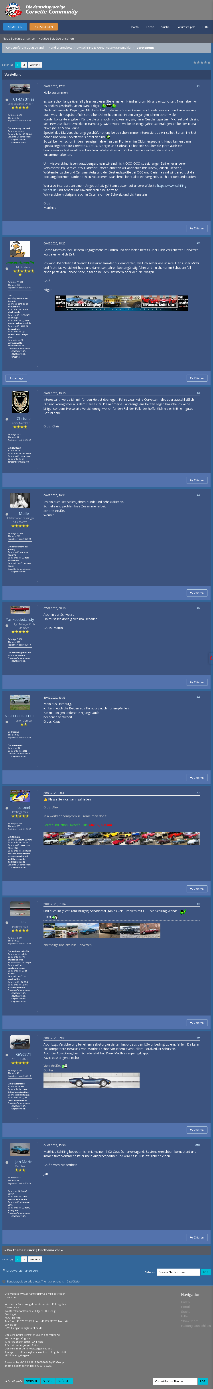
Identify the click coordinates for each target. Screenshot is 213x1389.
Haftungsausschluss (196, 1326)
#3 (198, 392)
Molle (24, 513)
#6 (198, 697)
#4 (198, 495)
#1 (198, 86)
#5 (198, 608)
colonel (24, 807)
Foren (150, 27)
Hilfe (206, 27)
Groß (47, 1381)
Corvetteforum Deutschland (25, 48)
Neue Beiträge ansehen (19, 38)
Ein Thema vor (49, 1250)
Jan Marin (23, 1161)
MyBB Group (56, 1362)
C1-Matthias (24, 99)
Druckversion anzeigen (22, 1271)
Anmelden (15, 27)
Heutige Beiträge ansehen (56, 38)
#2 (198, 243)
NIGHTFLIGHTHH (20, 715)
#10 (197, 1145)
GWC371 (23, 1054)
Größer (64, 1381)
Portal (135, 27)
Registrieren (43, 27)
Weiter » (35, 64)
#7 (198, 792)
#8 (198, 903)
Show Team (189, 1321)
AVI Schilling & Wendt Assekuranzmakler (104, 48)
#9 (198, 1037)
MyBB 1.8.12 (26, 1362)
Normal (31, 1381)
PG (23, 921)
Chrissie (24, 418)
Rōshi (33, 1365)
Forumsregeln (186, 27)
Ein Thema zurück (21, 1250)
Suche (165, 27)
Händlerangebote (61, 48)
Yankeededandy (20, 619)
